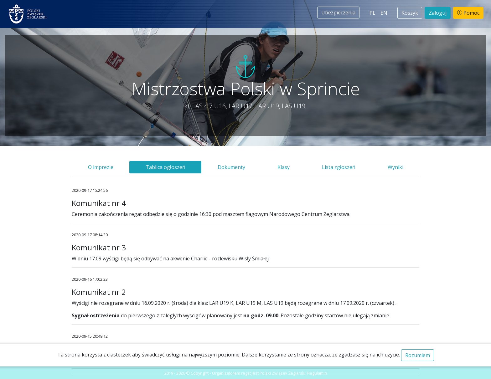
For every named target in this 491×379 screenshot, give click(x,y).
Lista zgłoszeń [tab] (338, 167)
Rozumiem (417, 355)
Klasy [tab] (283, 167)
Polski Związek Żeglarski (282, 373)
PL (372, 12)
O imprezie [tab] (100, 167)
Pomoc (468, 12)
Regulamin (317, 373)
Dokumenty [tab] (231, 167)
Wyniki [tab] (395, 167)
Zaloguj (438, 12)
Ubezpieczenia (338, 12)
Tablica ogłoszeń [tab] (165, 167)
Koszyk (409, 12)
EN (383, 12)
